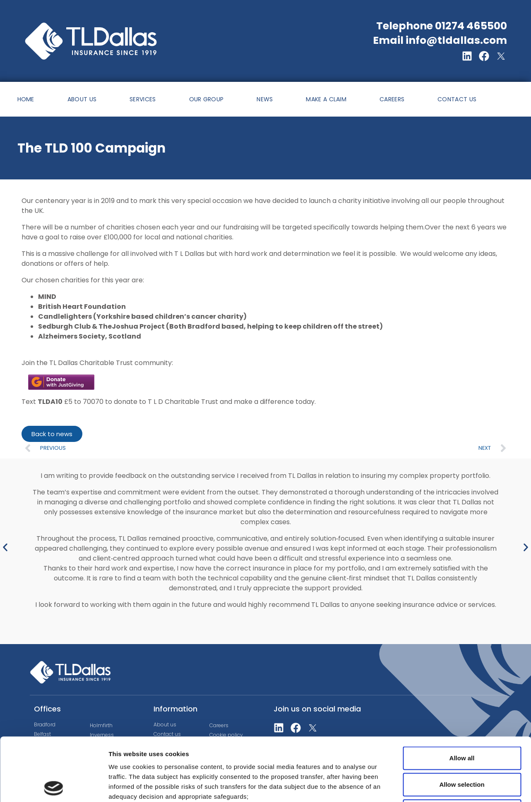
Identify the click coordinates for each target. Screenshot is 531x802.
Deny (462, 747)
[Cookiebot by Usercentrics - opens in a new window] (53, 786)
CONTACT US (456, 99)
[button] (5, 547)
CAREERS (392, 99)
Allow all (462, 694)
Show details (434, 785)
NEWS (265, 99)
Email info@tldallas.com (440, 40)
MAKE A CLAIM (326, 99)
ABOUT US (81, 99)
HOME (25, 99)
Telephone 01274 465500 (441, 26)
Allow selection (461, 721)
